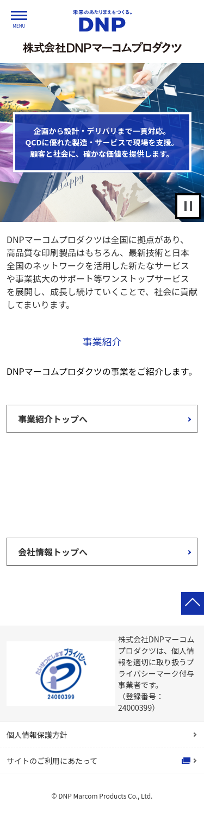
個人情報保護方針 (37, 734)
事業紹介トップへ (53, 418)
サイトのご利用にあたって (52, 760)
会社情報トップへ (53, 551)
